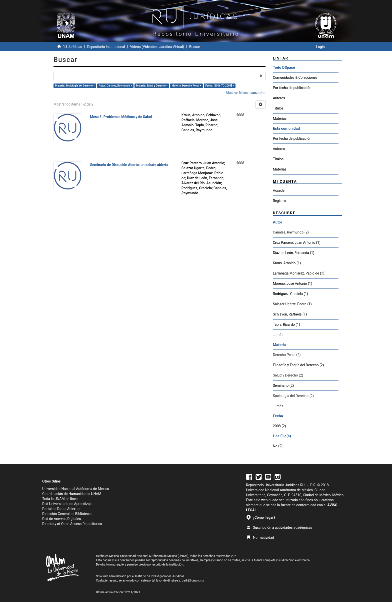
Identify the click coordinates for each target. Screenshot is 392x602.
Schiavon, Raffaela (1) (290, 314)
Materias (280, 118)
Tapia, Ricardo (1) (286, 324)
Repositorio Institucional (106, 47)
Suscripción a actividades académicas (279, 528)
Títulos (278, 108)
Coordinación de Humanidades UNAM (71, 494)
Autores (279, 98)
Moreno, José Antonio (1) (292, 284)
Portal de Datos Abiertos (61, 509)
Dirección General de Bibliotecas (67, 514)
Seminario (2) (283, 386)
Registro (279, 201)
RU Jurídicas (72, 47)
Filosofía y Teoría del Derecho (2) (298, 365)
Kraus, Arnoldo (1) (287, 263)
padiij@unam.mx (193, 580)
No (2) (278, 446)
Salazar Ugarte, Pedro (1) (292, 304)
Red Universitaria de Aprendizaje (67, 504)
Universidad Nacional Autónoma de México (75, 489)
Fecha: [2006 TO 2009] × (219, 85)
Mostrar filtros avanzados (246, 93)
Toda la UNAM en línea (60, 499)
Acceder (279, 190)
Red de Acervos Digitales (61, 519)
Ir (261, 76)
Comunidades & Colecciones (295, 78)
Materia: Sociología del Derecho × (75, 85)
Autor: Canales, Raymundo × (115, 85)
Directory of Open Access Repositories (72, 524)
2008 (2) (279, 426)
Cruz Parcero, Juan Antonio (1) (296, 242)
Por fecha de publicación (292, 88)
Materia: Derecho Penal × (186, 85)
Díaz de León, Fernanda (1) (293, 253)
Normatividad (260, 538)
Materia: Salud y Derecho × (152, 85)
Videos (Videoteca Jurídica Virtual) (157, 47)
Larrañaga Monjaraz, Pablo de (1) (298, 273)
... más (278, 335)
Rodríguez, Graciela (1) (290, 294)
